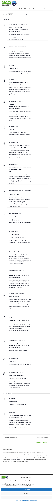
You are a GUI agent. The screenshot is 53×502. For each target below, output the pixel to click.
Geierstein (11, 129)
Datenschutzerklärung (27, 500)
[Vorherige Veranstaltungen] (4, 14)
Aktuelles (15, 8)
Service (49, 8)
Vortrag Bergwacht (14, 216)
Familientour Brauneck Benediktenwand (19, 48)
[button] (51, 477)
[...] (23, 59)
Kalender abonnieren (41, 442)
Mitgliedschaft (27, 8)
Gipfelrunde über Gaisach (15, 251)
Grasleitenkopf (13, 361)
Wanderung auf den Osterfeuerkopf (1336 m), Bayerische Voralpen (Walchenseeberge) (20, 169)
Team (40, 8)
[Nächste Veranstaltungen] (6, 14)
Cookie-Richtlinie (19, 500)
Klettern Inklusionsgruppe (15, 273)
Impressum (34, 500)
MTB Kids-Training (14, 296)
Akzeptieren (26, 489)
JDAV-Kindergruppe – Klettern (17, 343)
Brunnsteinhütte (13, 68)
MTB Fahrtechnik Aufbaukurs (16, 194)
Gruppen (35, 8)
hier (28, 461)
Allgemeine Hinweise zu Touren (17, 459)
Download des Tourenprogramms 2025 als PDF (14, 447)
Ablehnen (26, 493)
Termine (21, 8)
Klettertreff (12, 104)
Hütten (44, 8)
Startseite (9, 8)
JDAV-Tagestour (13, 401)
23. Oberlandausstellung (15, 27)
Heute (10, 14)
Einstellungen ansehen (26, 497)
